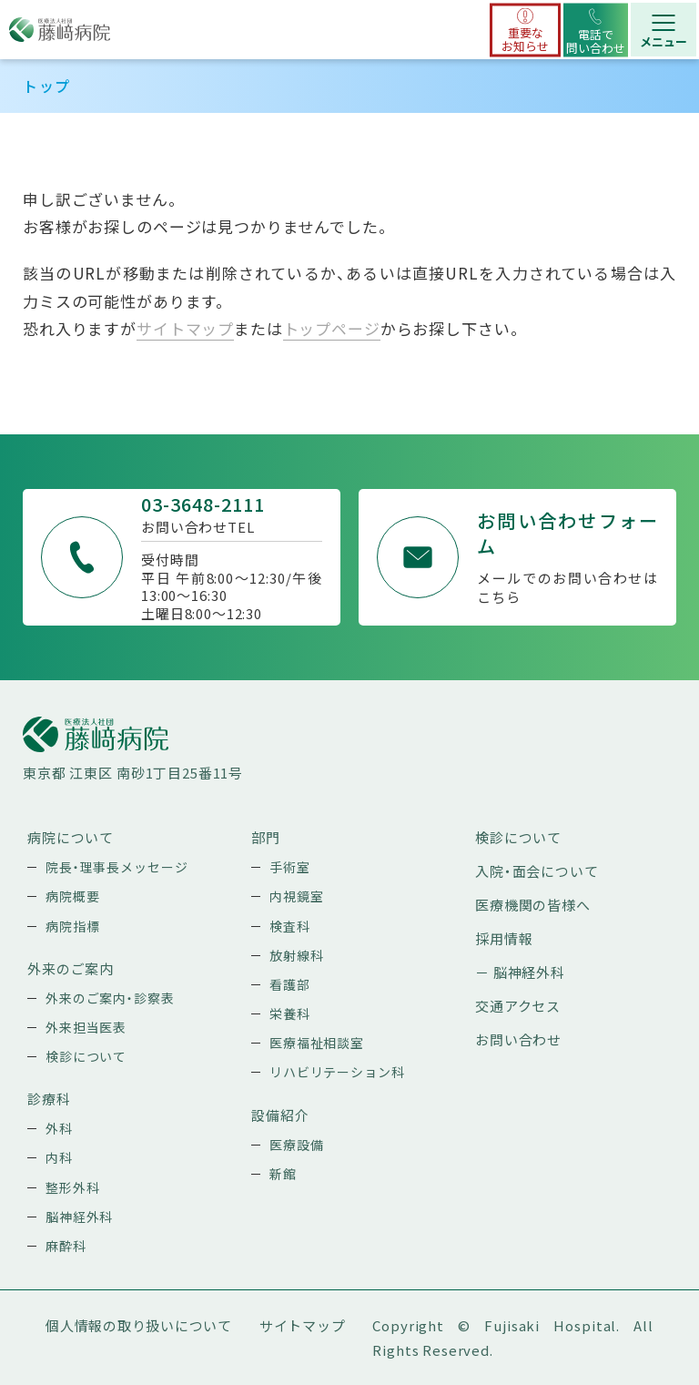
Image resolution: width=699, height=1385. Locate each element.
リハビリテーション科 (337, 1072)
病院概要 (72, 896)
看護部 (289, 984)
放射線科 (296, 955)
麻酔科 (66, 1246)
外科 (59, 1128)
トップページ (331, 328)
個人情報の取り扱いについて (139, 1325)
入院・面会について (537, 871)
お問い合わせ (518, 1039)
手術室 (289, 867)
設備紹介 (280, 1115)
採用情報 (503, 938)
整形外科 (72, 1187)
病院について (70, 837)
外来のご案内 (70, 968)
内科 (59, 1157)
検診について (86, 1056)
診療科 (49, 1098)
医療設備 (296, 1144)
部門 (265, 837)
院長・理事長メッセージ (116, 867)
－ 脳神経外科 (520, 972)
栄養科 (289, 1013)
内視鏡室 (296, 896)
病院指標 (72, 926)
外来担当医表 (86, 1027)
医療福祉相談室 (316, 1043)
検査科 (289, 926)
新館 (283, 1174)
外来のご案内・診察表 (110, 998)
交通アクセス (518, 1005)
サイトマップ (185, 328)
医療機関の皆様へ (533, 904)
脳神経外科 (79, 1216)
